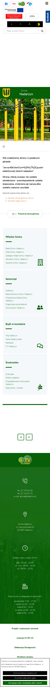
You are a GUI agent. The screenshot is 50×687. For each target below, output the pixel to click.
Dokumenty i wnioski (14, 388)
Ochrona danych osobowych (25, 673)
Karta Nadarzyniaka (14, 339)
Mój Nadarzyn (11, 336)
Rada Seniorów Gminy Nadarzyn (19, 294)
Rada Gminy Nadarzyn (15, 249)
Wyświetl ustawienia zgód (25, 678)
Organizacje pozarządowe (16, 304)
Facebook (9, 343)
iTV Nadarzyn (11, 346)
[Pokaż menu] (46, 3)
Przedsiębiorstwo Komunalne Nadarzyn (17, 382)
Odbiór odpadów (12, 378)
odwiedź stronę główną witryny (21, 198)
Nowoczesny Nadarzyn (15, 308)
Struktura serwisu (25, 657)
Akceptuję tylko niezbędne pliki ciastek (25, 683)
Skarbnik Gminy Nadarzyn (16, 263)
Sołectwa (9, 291)
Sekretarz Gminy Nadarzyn (17, 259)
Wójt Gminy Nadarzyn (15, 252)
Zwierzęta (10, 374)
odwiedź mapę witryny (17, 201)
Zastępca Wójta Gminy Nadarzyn (19, 256)
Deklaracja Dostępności (25, 647)
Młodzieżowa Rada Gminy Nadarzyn (16, 299)
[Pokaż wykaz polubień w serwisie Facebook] (48, 17)
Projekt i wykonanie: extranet (25, 628)
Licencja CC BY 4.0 (25, 638)
